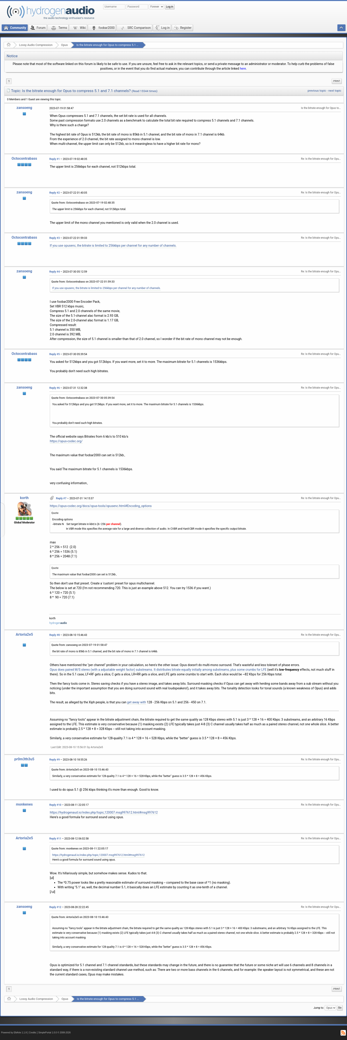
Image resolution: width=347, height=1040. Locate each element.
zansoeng (24, 108)
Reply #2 (54, 192)
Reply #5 (54, 354)
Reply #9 (54, 759)
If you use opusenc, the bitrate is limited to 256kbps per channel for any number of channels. (113, 245)
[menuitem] (337, 81)
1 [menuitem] (9, 81)
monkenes (24, 804)
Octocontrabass (24, 158)
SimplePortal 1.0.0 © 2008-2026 (54, 1032)
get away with (136, 702)
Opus (64, 45)
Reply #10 (55, 804)
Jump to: (319, 1007)
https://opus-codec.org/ (66, 441)
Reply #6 (54, 387)
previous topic (317, 90)
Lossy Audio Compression (35, 45)
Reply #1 (54, 159)
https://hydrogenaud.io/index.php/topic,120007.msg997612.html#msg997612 (104, 812)
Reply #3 (54, 238)
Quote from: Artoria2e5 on (79, 769)
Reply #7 (61, 498)
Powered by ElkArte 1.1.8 (14, 1032)
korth (24, 498)
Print (336, 81)
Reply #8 (54, 635)
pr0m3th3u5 (24, 759)
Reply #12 (55, 907)
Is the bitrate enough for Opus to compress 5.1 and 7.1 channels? (118, 45)
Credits (32, 1032)
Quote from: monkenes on (79, 848)
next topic (334, 90)
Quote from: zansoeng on (79, 645)
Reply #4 (54, 271)
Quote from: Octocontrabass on (83, 202)
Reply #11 (55, 838)
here (243, 68)
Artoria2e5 (24, 634)
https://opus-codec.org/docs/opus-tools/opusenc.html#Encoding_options (101, 506)
